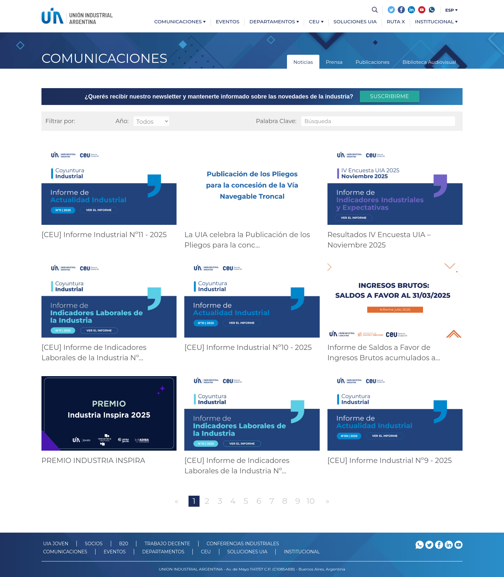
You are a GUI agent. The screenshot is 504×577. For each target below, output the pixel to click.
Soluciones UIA (355, 22)
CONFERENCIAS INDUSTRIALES (243, 544)
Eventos (227, 22)
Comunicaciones (180, 22)
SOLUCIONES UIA (247, 552)
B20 (123, 544)
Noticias (303, 62)
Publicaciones (373, 62)
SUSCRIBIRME (389, 96)
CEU (316, 22)
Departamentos (274, 22)
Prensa (334, 62)
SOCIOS (94, 544)
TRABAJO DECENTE (167, 544)
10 (310, 501)
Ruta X (396, 22)
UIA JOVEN (55, 544)
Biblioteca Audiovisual (429, 62)
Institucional (436, 22)
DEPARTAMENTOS (163, 552)
